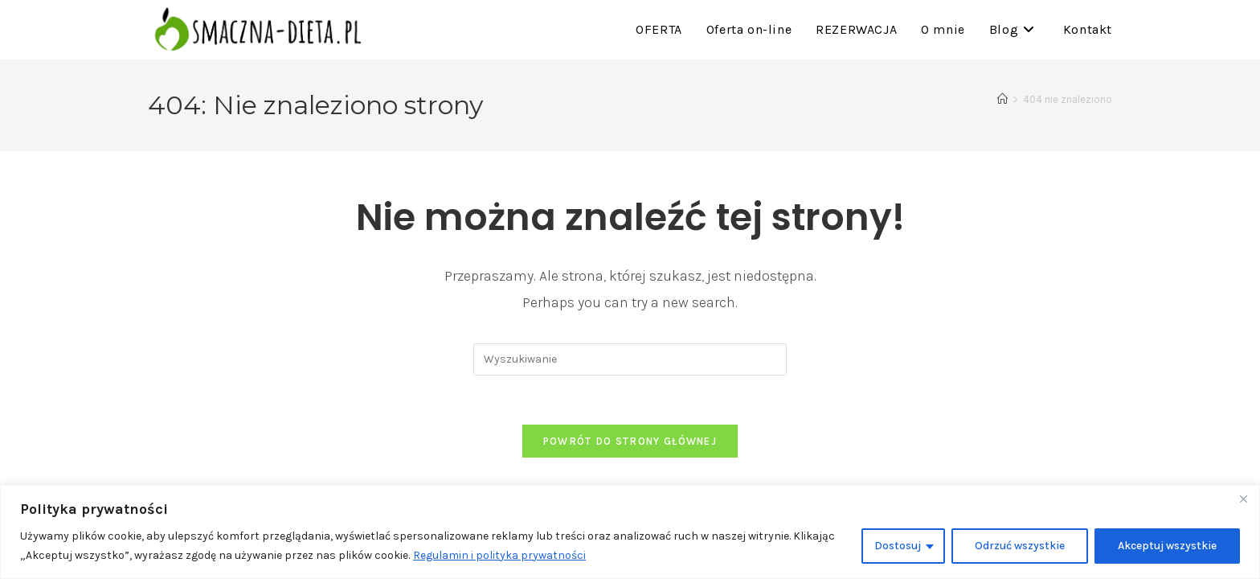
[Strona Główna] (1002, 99)
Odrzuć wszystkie (1020, 545)
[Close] (1243, 498)
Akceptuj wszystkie (1167, 545)
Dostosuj (897, 545)
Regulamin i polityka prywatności (499, 555)
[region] (630, 532)
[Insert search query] (630, 359)
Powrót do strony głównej (630, 441)
